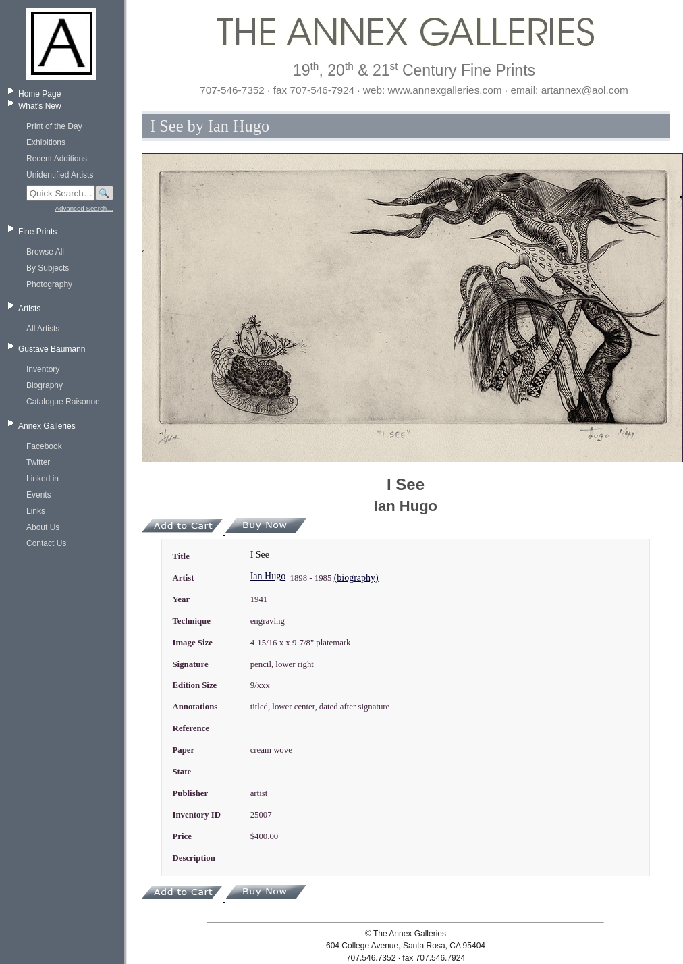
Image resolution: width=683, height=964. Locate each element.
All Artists (42, 328)
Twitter (38, 462)
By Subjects (47, 268)
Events (38, 495)
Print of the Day (54, 126)
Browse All (45, 252)
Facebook (44, 446)
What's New (39, 106)
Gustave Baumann (51, 349)
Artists (29, 308)
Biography (44, 385)
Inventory (42, 369)
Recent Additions (56, 158)
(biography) (356, 577)
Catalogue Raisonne (63, 401)
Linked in (42, 478)
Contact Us (46, 543)
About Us (42, 527)
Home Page (39, 94)
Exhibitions (45, 142)
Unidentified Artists (59, 175)
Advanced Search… (84, 208)
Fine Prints (37, 231)
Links (35, 511)
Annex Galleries (47, 426)
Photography (49, 284)
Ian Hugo (268, 576)
